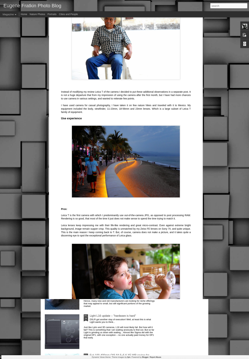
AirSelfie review (99, 197)
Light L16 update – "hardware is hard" (113, 315)
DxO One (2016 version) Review (110, 276)
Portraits (52, 14)
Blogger (145, 357)
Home (24, 14)
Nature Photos (37, 14)
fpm (128, 357)
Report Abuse (155, 357)
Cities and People (68, 14)
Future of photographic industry (109, 237)
